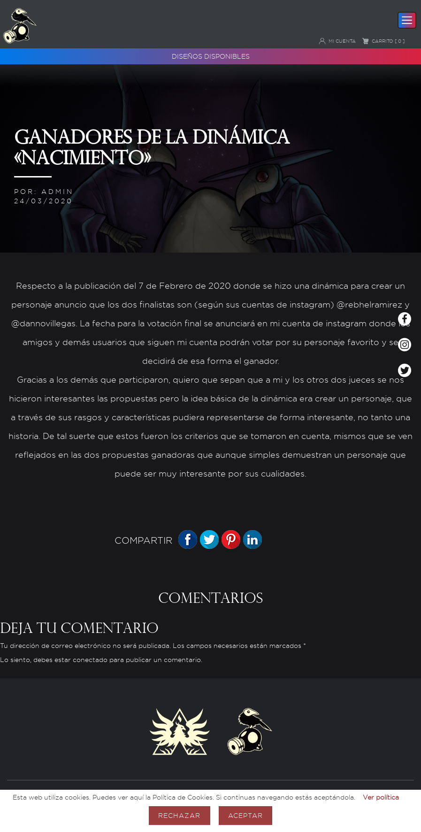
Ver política (381, 797)
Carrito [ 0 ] (383, 41)
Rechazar (179, 815)
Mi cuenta (337, 41)
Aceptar (245, 815)
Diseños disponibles (211, 56)
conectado (90, 660)
